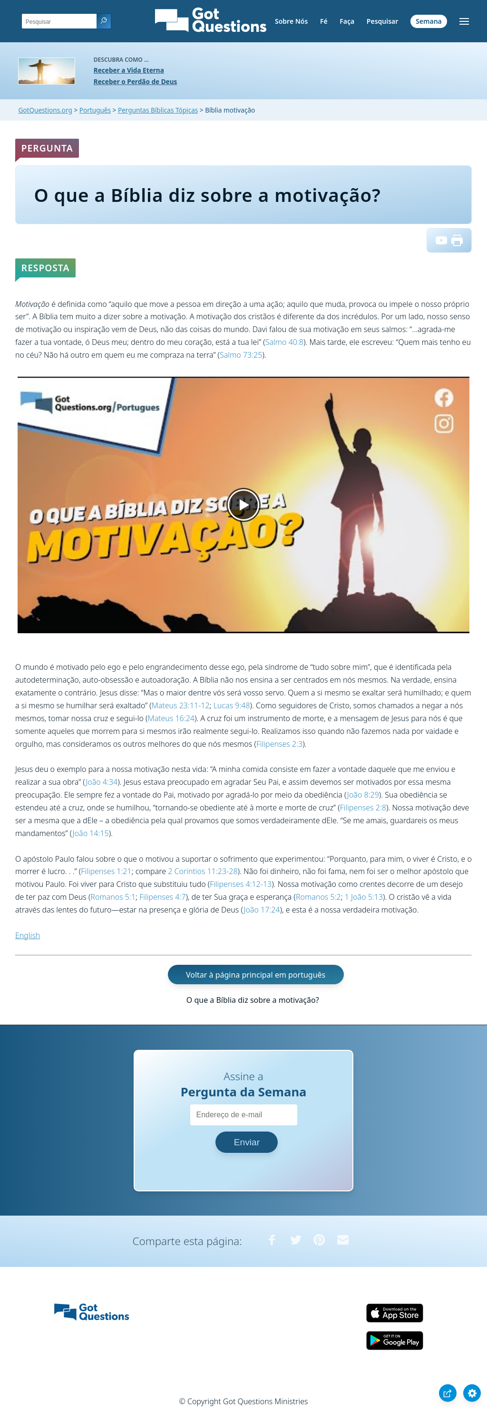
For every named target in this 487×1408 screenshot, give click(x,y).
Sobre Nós (291, 21)
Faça (347, 21)
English (27, 935)
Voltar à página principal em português (255, 974)
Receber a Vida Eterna (129, 70)
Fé (324, 21)
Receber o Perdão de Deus (135, 81)
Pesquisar (383, 21)
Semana (429, 21)
